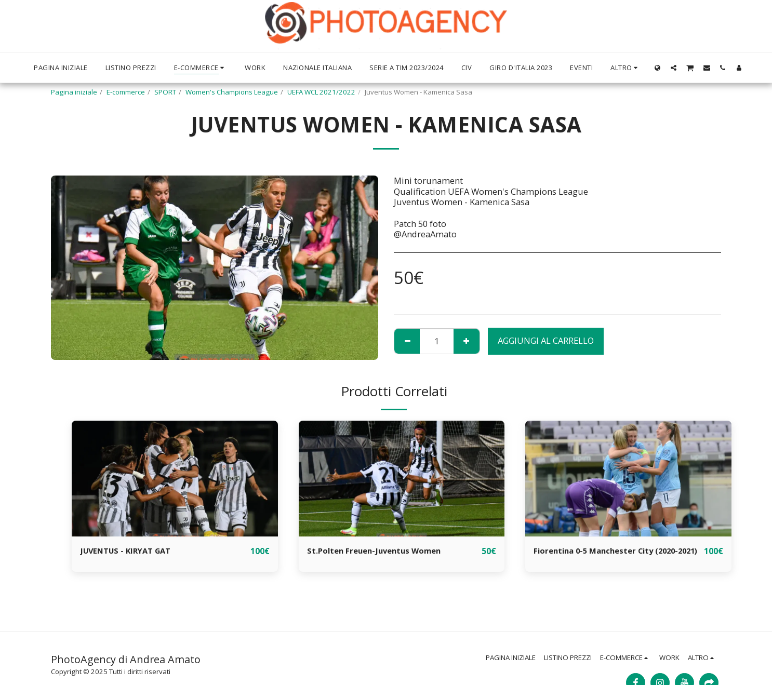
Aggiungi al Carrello (546, 340)
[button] (673, 67)
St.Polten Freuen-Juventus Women (381, 551)
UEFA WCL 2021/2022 (321, 92)
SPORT (165, 92)
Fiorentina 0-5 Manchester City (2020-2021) (613, 557)
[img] (175, 478)
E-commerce (126, 92)
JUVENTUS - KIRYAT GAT (129, 551)
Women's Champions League (231, 92)
